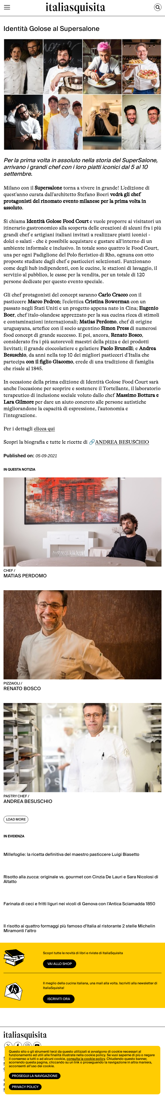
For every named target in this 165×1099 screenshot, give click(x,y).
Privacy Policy (25, 1087)
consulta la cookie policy (86, 1059)
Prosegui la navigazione (34, 1076)
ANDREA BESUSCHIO (122, 442)
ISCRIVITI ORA (58, 999)
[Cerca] (157, 7)
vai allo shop (59, 964)
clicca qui (44, 429)
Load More (16, 819)
